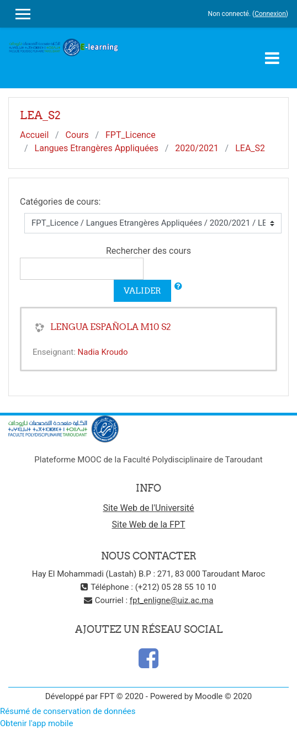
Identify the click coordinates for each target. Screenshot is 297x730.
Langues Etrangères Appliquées (96, 148)
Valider (142, 290)
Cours (77, 135)
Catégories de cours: (60, 201)
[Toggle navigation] (272, 58)
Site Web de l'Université (148, 508)
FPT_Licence (130, 135)
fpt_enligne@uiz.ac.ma (172, 600)
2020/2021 (197, 148)
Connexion (270, 14)
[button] (178, 287)
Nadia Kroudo (103, 352)
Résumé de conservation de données (68, 711)
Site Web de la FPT (148, 524)
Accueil (34, 135)
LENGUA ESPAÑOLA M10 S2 (110, 326)
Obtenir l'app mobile (36, 723)
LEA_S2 (250, 148)
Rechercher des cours (148, 251)
